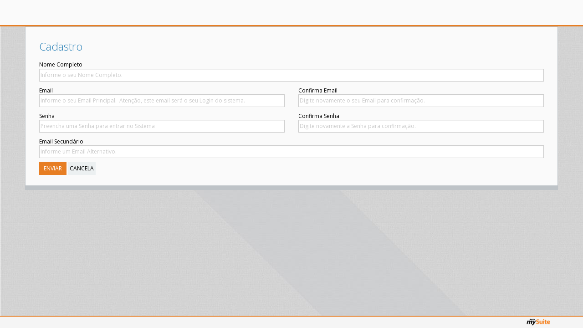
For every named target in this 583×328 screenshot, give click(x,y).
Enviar (53, 168)
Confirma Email (149, 90)
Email (46, 90)
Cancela (82, 168)
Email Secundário (61, 141)
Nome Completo (60, 64)
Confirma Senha (150, 116)
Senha (47, 116)
